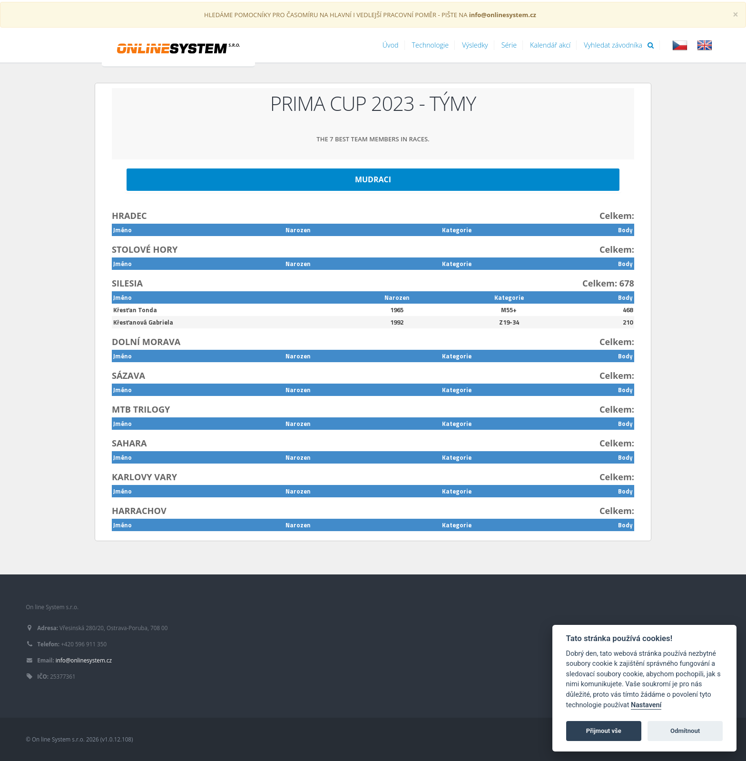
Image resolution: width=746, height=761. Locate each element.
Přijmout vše (603, 730)
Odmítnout (685, 730)
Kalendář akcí (550, 44)
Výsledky (475, 44)
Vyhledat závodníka (619, 44)
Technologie (430, 44)
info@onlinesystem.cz (84, 660)
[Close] (735, 15)
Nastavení (646, 705)
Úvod (391, 44)
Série (509, 44)
